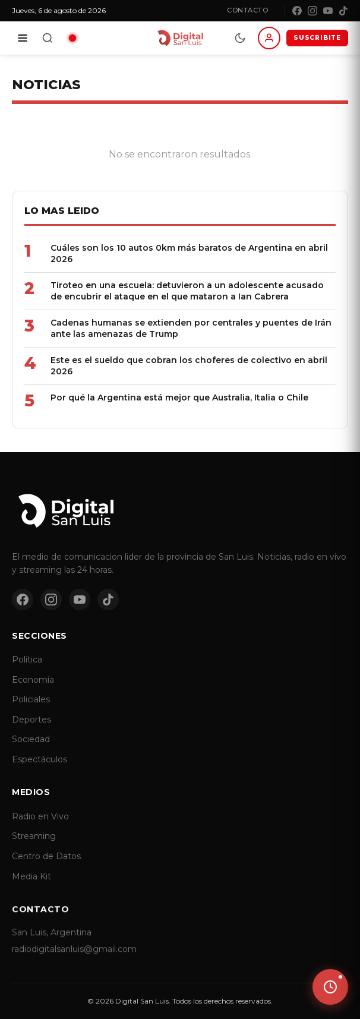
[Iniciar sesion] (269, 38)
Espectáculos (39, 770)
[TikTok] (343, 10)
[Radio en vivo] (72, 38)
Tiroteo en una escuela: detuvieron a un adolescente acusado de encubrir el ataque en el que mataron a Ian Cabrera (187, 291)
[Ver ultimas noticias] (330, 987)
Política (27, 670)
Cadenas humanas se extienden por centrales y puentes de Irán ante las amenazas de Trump (190, 328)
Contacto (247, 10)
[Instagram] (312, 10)
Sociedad (31, 750)
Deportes (31, 730)
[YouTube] (328, 10)
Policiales (31, 710)
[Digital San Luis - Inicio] (179, 38)
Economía (33, 690)
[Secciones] (22, 38)
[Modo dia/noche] (240, 38)
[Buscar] (47, 38)
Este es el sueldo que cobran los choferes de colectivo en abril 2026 (188, 366)
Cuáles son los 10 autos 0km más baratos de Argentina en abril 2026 (189, 253)
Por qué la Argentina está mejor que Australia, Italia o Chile (179, 397)
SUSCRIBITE (317, 38)
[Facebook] (297, 10)
